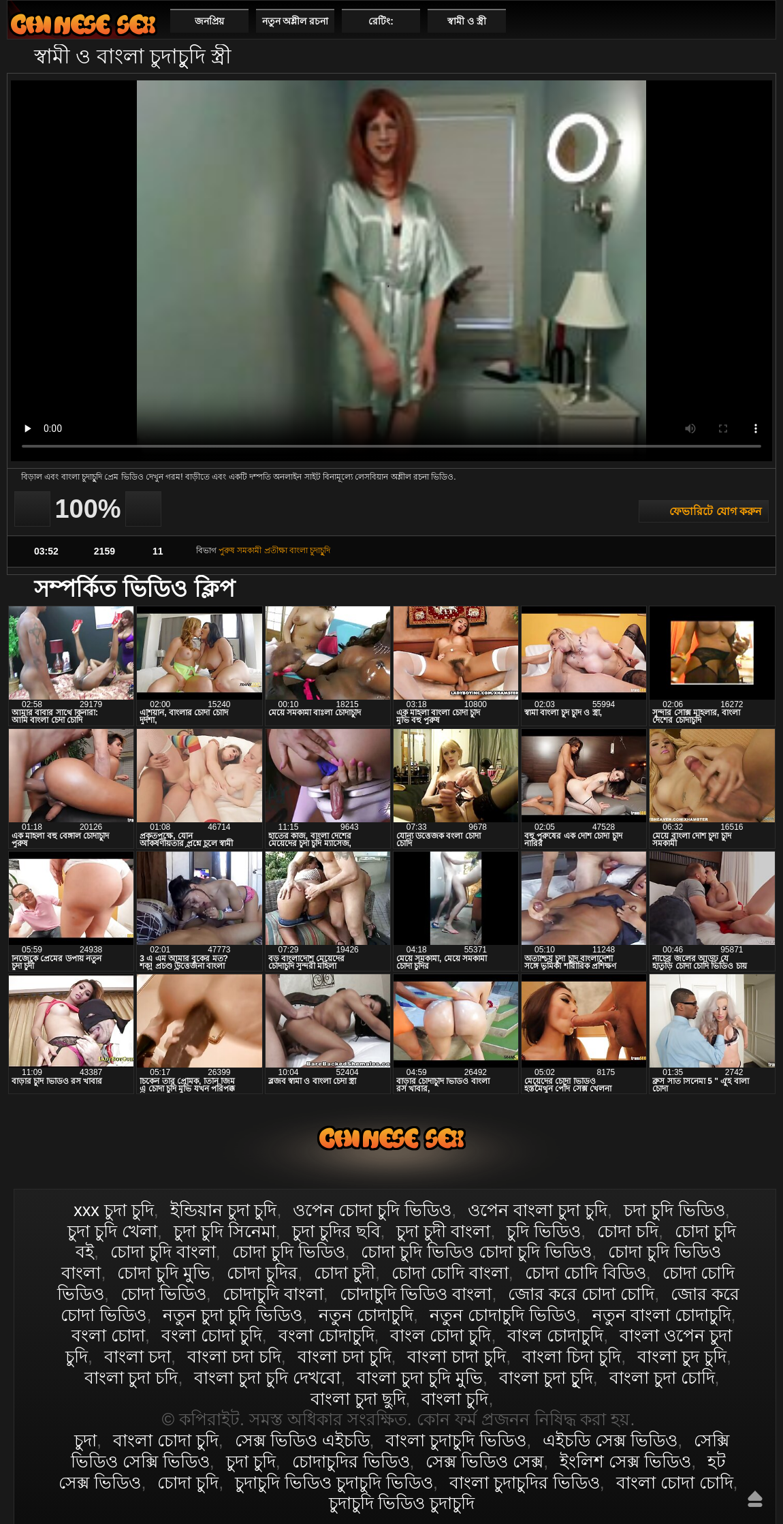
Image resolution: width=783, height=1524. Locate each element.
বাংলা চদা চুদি (345, 1356)
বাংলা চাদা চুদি (456, 1356)
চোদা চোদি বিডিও (585, 1272)
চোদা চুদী (344, 1272)
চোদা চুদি (188, 1482)
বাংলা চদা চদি (234, 1356)
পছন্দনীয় (760, 20)
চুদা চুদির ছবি (336, 1231)
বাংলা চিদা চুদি (571, 1356)
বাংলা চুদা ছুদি (358, 1398)
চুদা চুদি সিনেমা (225, 1231)
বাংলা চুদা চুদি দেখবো (267, 1377)
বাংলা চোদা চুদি (83, 24)
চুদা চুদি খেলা (112, 1231)
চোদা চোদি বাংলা (450, 1272)
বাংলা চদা (137, 1356)
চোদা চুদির (262, 1272)
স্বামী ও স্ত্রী (466, 21)
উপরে (755, 1499)
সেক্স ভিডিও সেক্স (484, 1461)
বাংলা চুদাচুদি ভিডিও (455, 1440)
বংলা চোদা (108, 1335)
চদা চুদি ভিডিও (674, 1209)
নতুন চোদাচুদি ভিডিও (503, 1314)
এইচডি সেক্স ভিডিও (610, 1440)
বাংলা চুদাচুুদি (309, 550)
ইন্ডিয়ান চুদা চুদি (223, 1209)
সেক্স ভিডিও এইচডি (302, 1440)
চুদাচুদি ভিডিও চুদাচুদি (402, 1502)
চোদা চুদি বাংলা (163, 1251)
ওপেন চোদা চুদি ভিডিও (372, 1209)
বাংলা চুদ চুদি (681, 1356)
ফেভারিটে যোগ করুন (715, 511)
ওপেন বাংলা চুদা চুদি (537, 1209)
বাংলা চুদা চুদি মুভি (420, 1377)
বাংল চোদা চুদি (440, 1335)
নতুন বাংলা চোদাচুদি (661, 1314)
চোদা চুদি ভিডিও (288, 1251)
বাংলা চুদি (454, 1398)
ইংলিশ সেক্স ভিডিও (625, 1461)
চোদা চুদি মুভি (163, 1272)
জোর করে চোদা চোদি (581, 1293)
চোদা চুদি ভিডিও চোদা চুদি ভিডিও (476, 1251)
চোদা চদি (627, 1231)
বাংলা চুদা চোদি (662, 1377)
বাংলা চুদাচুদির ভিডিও (524, 1482)
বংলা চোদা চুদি (211, 1335)
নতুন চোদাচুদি (366, 1314)
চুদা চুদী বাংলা (443, 1231)
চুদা (85, 1440)
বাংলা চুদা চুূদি (546, 1377)
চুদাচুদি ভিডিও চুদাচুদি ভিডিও (334, 1482)
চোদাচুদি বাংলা (273, 1293)
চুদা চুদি (251, 1461)
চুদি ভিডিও (544, 1231)
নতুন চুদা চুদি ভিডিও (232, 1314)
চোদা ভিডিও (163, 1293)
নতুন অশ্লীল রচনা (295, 21)
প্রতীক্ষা (275, 550)
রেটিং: (381, 21)
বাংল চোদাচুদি (555, 1335)
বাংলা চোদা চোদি (674, 1482)
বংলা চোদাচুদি (326, 1335)
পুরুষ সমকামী (240, 550)
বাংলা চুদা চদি (131, 1377)
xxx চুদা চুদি (113, 1209)
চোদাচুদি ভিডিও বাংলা (416, 1293)
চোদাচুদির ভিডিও (351, 1461)
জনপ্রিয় (209, 21)
